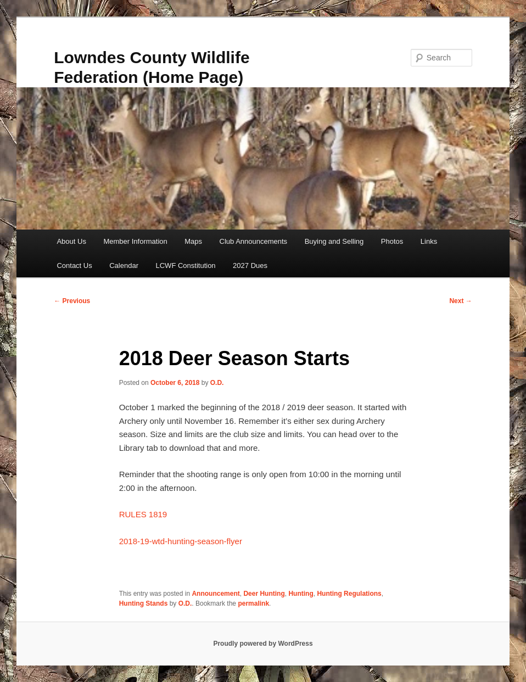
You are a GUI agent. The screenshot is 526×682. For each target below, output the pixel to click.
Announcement (215, 593)
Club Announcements (254, 241)
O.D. (217, 383)
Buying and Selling (334, 241)
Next (460, 301)
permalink (253, 603)
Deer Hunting (263, 593)
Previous (72, 301)
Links (429, 241)
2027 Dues (250, 265)
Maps (193, 241)
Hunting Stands (143, 603)
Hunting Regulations (349, 593)
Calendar (123, 265)
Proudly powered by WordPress (262, 643)
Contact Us (74, 265)
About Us (71, 241)
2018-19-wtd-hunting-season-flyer (180, 541)
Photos (392, 241)
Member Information (135, 241)
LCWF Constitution (186, 265)
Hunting (300, 593)
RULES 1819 (143, 514)
